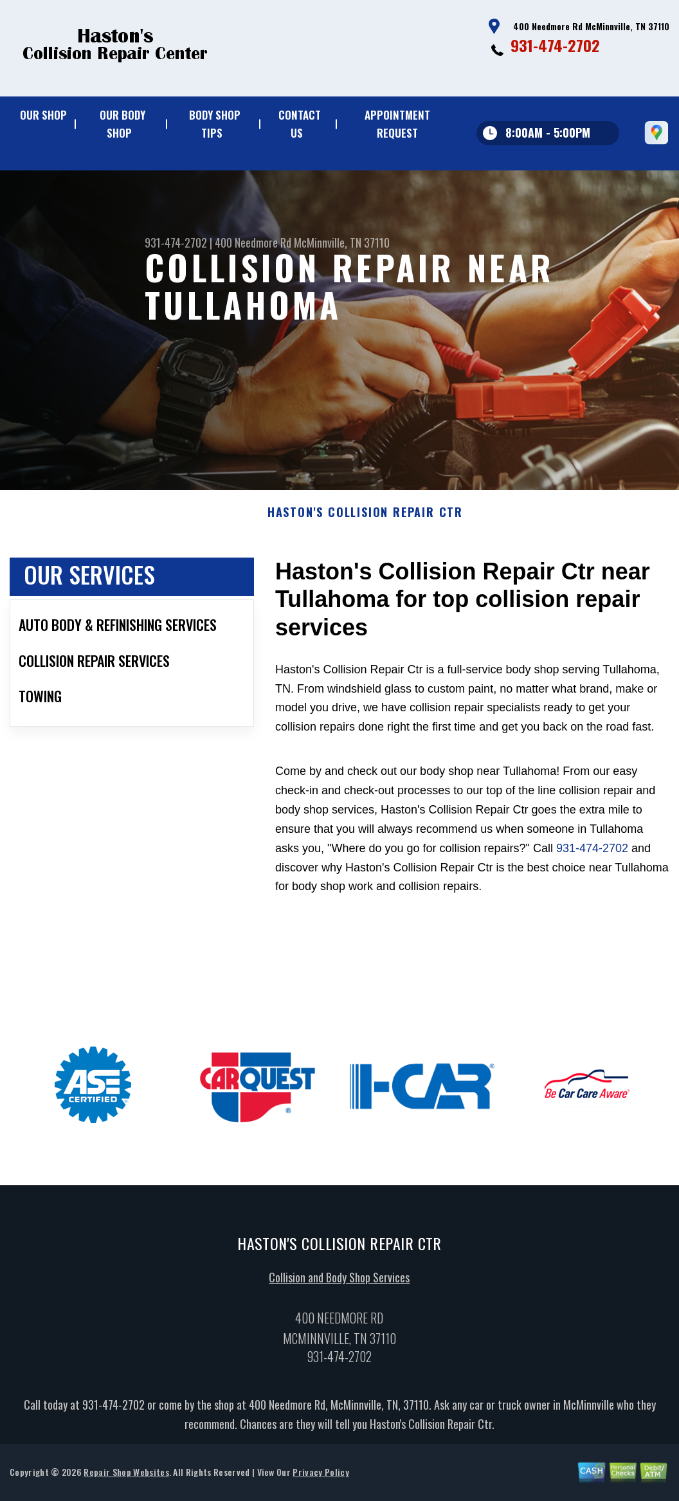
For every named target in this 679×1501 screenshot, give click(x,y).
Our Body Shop (122, 124)
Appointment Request (397, 124)
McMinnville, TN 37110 (342, 242)
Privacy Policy (321, 1475)
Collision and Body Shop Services (339, 1281)
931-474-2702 (555, 45)
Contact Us (299, 124)
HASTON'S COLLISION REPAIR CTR (365, 516)
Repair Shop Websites (126, 1475)
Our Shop (43, 115)
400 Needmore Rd (253, 242)
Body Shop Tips (214, 124)
